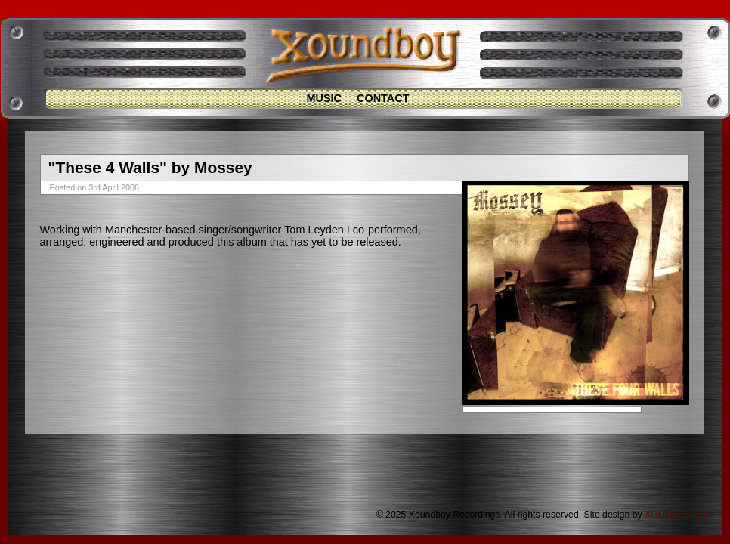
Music (324, 98)
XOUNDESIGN (676, 514)
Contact (383, 98)
